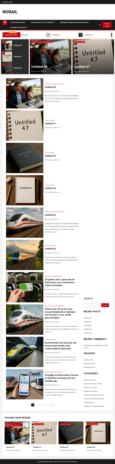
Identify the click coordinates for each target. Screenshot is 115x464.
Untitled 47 (57, 35)
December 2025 (89, 363)
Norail (10, 11)
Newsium (64, 461)
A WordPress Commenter (93, 345)
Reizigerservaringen (91, 391)
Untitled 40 (50, 248)
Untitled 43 (50, 215)
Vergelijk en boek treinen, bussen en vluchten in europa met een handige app (62, 378)
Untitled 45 (89, 35)
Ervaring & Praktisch (18, 27)
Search (88, 298)
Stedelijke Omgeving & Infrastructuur (74, 22)
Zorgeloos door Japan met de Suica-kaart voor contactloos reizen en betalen (60, 282)
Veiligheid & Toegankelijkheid (94, 406)
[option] (15, 46)
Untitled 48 (25, 35)
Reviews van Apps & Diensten (54, 372)
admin (44, 71)
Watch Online (107, 25)
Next (53, 405)
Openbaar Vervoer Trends (53, 276)
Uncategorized (79, 42)
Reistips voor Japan (90, 387)
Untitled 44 (50, 188)
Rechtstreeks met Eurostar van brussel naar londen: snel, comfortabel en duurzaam (60, 345)
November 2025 (89, 367)
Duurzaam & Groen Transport (42, 22)
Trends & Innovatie (17, 22)
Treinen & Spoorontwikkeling (41, 42)
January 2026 (88, 360)
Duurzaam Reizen (50, 245)
